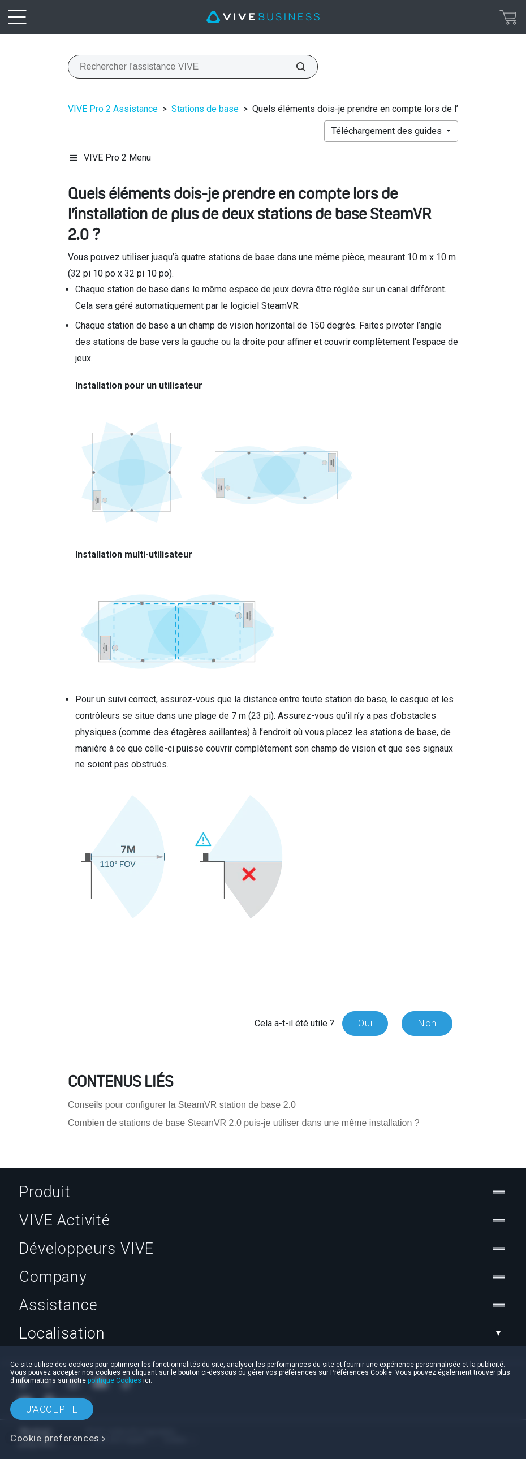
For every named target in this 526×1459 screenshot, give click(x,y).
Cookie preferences (55, 1438)
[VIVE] (263, 16)
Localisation (263, 1333)
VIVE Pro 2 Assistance (113, 108)
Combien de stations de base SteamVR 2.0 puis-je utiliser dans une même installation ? (244, 1123)
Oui (365, 1023)
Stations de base (205, 108)
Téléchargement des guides (387, 131)
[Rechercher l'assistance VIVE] (294, 66)
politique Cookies (114, 1380)
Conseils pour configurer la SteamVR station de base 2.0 (182, 1105)
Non (427, 1023)
